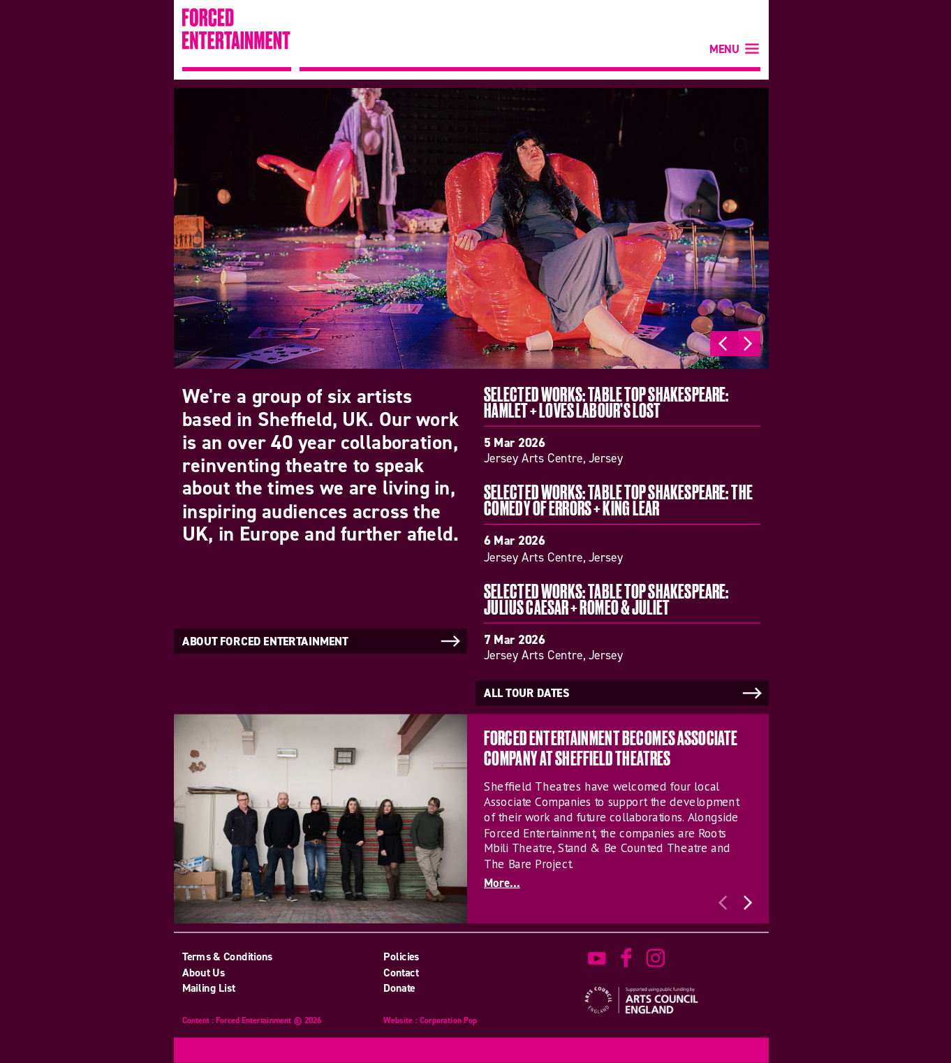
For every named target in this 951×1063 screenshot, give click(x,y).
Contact (400, 972)
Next (747, 343)
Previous (722, 343)
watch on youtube (597, 958)
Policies (401, 957)
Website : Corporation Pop (430, 1021)
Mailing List (208, 988)
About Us (203, 972)
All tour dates (624, 693)
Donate (399, 988)
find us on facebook (626, 958)
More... (502, 883)
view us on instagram (655, 958)
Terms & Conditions (227, 957)
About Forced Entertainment (322, 641)
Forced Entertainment (236, 39)
